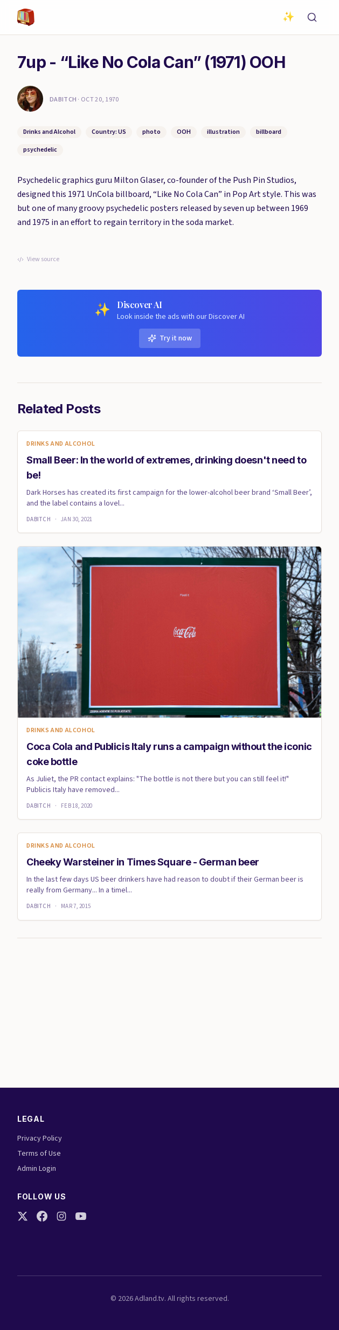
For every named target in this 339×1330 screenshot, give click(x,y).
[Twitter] (22, 1216)
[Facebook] (42, 1216)
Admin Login (36, 1168)
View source (38, 259)
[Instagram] (61, 1216)
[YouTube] (80, 1216)
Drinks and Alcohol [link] (60, 444)
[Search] (312, 17)
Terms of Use (39, 1153)
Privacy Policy (39, 1138)
